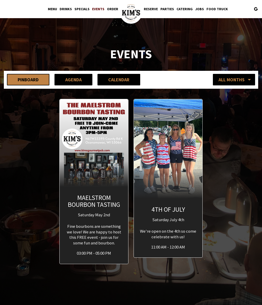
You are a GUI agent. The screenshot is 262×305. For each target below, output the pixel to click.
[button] (93, 181)
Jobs (199, 9)
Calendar (113, 79)
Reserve (151, 9)
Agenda (68, 79)
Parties (167, 9)
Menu (52, 9)
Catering (185, 9)
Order (112, 9)
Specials (82, 9)
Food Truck (217, 9)
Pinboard (23, 79)
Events (98, 9)
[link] (131, 12)
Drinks (66, 9)
